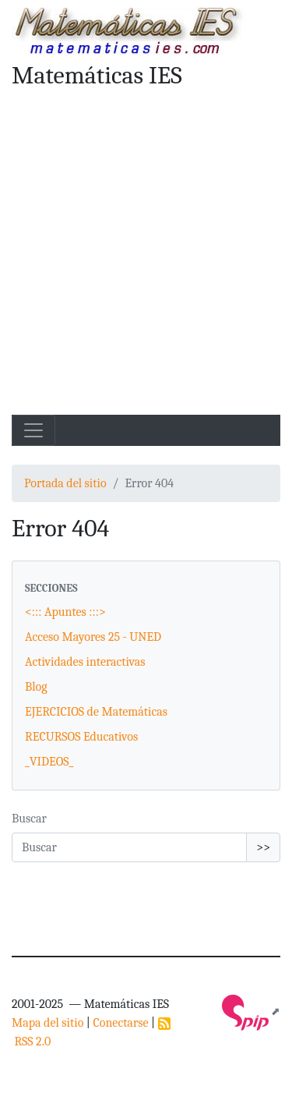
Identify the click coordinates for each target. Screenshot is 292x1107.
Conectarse (120, 1023)
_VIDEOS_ (49, 762)
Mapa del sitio (47, 1023)
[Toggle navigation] (33, 430)
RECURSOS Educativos (81, 737)
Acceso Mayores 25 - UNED (93, 637)
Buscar (29, 819)
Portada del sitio (65, 483)
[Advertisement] (146, 261)
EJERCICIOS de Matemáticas (96, 712)
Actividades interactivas (85, 662)
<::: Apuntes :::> (65, 612)
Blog (36, 687)
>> (263, 847)
